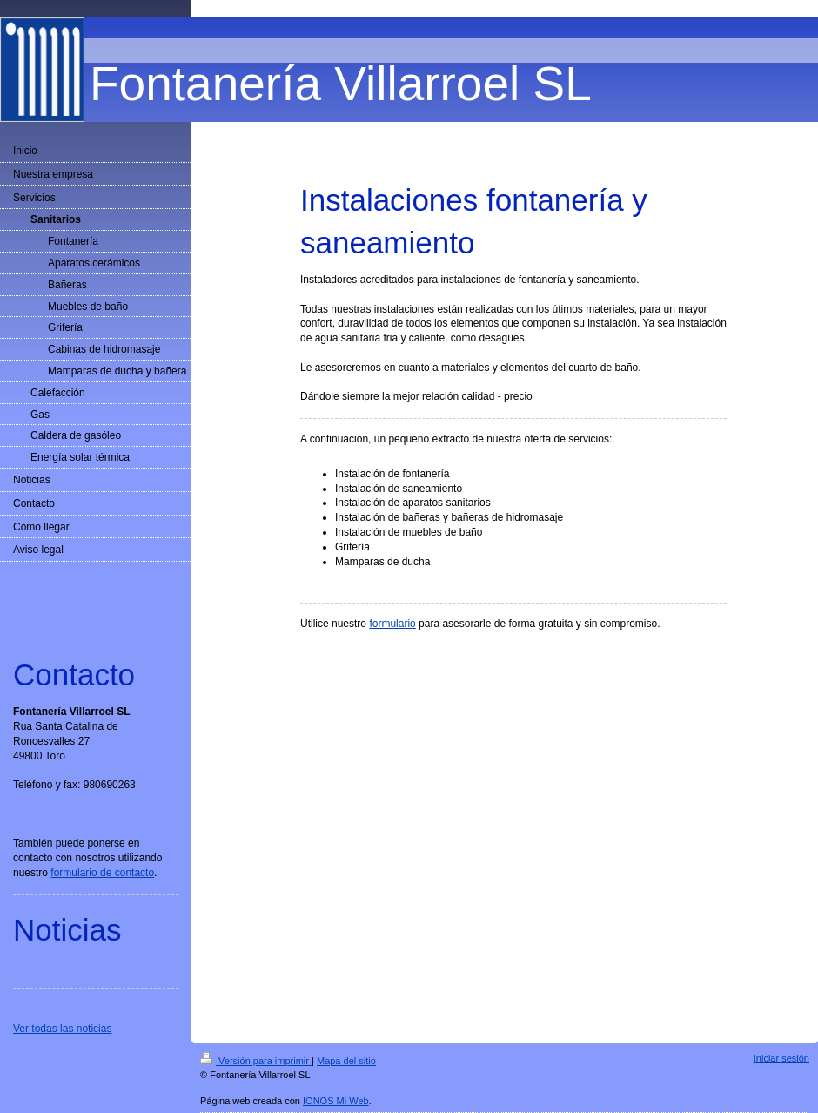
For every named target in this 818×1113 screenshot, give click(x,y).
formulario (392, 623)
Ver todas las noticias (62, 1028)
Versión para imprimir (256, 1061)
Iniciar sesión (781, 1058)
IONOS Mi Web (336, 1101)
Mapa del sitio (346, 1061)
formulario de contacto (102, 873)
